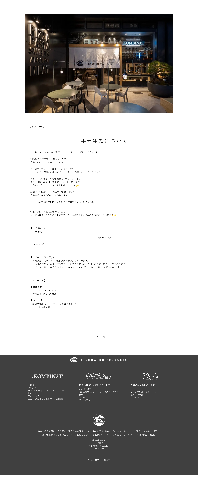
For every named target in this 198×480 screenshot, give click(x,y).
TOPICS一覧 (100, 341)
